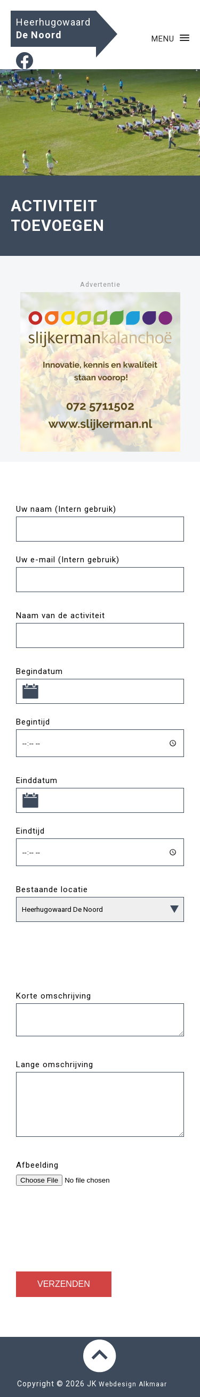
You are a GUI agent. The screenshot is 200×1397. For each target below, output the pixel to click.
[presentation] (97, 1224)
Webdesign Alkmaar (133, 1384)
